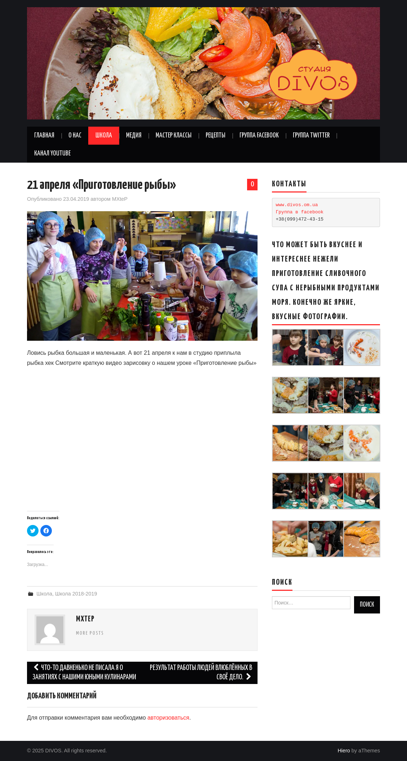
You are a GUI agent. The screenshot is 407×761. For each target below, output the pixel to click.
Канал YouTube (52, 153)
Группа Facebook (259, 135)
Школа (103, 135)
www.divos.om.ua (297, 205)
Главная (44, 135)
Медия (134, 135)
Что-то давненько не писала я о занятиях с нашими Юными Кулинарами (84, 673)
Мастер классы (174, 135)
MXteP (120, 199)
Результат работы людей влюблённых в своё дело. (201, 673)
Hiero (343, 750)
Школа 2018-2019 (76, 594)
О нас (74, 135)
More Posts (90, 633)
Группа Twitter (311, 135)
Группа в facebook (300, 212)
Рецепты (215, 135)
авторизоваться (168, 718)
